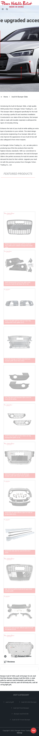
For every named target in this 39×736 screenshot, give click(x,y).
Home (6, 97)
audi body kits (29, 680)
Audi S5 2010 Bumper (29, 702)
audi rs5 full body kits (24, 682)
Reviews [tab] (9, 662)
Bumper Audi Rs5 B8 (21, 714)
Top (33, 730)
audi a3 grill (10, 702)
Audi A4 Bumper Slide (20, 97)
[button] (3, 9)
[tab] (5, 656)
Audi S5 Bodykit (18, 680)
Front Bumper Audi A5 (8, 682)
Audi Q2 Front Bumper (21, 708)
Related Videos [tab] (23, 656)
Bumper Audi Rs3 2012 (21, 678)
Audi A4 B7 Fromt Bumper (21, 720)
